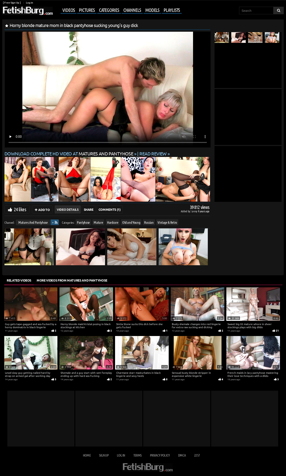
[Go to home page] (27, 11)
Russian (149, 222)
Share (88, 209)
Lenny (194, 211)
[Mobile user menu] (118, 10)
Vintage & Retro (167, 222)
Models (152, 10)
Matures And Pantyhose (33, 222)
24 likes (20, 209)
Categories (109, 10)
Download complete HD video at (69, 153)
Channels (132, 10)
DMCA (182, 455)
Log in (29, 2)
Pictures (87, 10)
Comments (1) (110, 209)
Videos (68, 10)
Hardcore (112, 222)
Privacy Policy (160, 455)
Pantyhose (83, 222)
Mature (98, 222)
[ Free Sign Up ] (12, 2)
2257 (197, 455)
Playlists (172, 10)
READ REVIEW (153, 153)
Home (87, 455)
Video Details (67, 209)
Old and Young (131, 222)
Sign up (103, 455)
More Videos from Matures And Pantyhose (72, 280)
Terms (137, 455)
